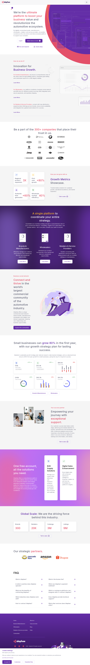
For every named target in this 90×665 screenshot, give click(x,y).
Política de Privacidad (8, 657)
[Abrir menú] (86, 2)
